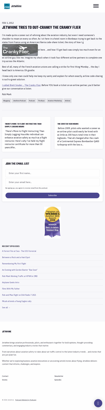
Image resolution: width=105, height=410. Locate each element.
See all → (6, 307)
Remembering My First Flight (14, 264)
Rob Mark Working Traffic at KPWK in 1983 (19, 276)
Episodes (58, 380)
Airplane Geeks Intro (10, 282)
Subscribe (52, 195)
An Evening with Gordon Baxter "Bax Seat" (20, 270)
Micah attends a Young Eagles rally (16, 301)
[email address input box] (52, 182)
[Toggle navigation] (96, 6)
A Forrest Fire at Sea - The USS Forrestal (19, 251)
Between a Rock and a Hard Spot (16, 257)
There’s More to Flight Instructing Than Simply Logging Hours (23, 125)
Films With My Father (11, 289)
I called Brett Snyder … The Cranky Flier (21, 85)
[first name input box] (52, 173)
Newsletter (59, 376)
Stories (4, 380)
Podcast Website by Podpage (25, 400)
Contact (5, 376)
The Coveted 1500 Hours (67, 124)
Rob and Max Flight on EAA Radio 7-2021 (19, 295)
